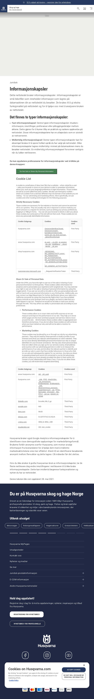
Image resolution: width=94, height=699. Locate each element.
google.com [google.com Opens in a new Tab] (22, 406)
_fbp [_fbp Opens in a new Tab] (57, 392)
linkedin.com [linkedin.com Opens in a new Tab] (23, 401)
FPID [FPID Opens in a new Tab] (45, 379)
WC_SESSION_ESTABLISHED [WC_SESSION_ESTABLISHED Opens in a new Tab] (56, 262)
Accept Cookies (73, 670)
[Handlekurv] (85, 9)
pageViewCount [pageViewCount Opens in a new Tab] (44, 390)
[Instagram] (47, 655)
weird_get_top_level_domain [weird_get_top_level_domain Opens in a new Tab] (55, 235)
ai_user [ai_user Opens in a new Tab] (47, 242)
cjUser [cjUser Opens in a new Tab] (40, 396)
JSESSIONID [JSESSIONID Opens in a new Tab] (49, 252)
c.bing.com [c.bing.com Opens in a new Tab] (22, 422)
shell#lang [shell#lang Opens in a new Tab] (56, 244)
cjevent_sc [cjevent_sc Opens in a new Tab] (54, 394)
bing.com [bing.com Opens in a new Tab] (21, 412)
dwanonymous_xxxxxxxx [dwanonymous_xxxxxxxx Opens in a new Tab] (48, 388)
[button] (14, 533)
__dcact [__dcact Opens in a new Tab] (64, 244)
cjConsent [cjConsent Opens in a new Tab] (51, 392)
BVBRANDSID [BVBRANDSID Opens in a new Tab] (43, 384)
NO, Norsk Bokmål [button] (15, 10)
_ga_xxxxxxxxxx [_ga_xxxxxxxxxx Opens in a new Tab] (44, 382)
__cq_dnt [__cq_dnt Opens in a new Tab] (54, 242)
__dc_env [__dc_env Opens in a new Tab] (54, 246)
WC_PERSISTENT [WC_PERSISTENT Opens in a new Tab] (51, 256)
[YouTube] (68, 655)
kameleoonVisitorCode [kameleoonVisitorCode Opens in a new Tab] (53, 233)
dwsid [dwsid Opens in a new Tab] (47, 246)
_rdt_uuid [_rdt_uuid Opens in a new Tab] (45, 374)
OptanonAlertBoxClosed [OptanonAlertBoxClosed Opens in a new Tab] (54, 229)
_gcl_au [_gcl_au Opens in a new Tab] (47, 394)
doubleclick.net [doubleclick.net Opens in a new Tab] (23, 427)
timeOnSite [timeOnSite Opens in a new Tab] (52, 379)
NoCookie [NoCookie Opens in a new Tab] (42, 392)
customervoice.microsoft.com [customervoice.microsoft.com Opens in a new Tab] (29, 271)
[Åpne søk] (78, 9)
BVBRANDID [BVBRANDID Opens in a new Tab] (55, 384)
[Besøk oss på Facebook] (25, 655)
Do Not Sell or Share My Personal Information (36, 171)
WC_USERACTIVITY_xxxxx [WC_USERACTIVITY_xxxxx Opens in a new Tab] (55, 254)
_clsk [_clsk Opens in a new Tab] (40, 379)
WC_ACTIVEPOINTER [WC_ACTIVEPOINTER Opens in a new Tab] (53, 258)
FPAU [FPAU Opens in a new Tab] (57, 390)
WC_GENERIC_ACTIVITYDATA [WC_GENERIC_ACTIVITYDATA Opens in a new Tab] (56, 266)
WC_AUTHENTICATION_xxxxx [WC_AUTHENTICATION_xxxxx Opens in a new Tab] (56, 260)
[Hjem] (3, 8)
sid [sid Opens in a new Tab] (39, 374)
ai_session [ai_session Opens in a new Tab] (63, 242)
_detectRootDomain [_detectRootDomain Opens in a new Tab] (52, 237)
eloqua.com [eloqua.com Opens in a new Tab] (22, 417)
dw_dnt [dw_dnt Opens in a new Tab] (48, 244)
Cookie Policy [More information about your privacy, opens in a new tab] (13, 680)
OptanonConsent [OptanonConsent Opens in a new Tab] (51, 231)
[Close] (84, 665)
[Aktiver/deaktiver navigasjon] (91, 9)
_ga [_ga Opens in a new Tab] (53, 390)
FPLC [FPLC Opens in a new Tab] (40, 394)
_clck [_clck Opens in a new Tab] (40, 386)
